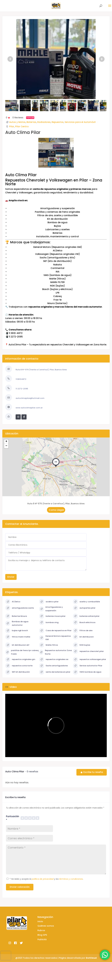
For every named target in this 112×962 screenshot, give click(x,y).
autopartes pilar (84, 607)
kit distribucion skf (17, 645)
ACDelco (12, 601)
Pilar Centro (22, 126)
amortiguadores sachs (19, 607)
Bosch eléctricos (84, 622)
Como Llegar (56, 510)
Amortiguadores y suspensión (51, 609)
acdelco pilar (48, 601)
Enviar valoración (20, 886)
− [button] (6, 446)
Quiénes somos (45, 925)
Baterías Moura (16, 616)
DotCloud (91, 957)
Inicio (40, 921)
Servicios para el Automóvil (80, 122)
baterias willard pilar (86, 616)
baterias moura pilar (52, 616)
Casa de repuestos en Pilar (55, 630)
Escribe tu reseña (91, 772)
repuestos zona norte (19, 665)
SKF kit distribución (17, 672)
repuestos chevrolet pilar (88, 651)
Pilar (11, 126)
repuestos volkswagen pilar (89, 659)
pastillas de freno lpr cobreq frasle (21, 652)
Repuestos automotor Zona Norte (55, 652)
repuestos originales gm (20, 659)
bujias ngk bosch (16, 630)
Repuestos (58, 122)
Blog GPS (42, 934)
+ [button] (6, 441)
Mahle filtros (48, 645)
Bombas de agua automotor (16, 623)
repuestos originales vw (53, 659)
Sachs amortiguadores (53, 665)
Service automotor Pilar (87, 665)
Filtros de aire (82, 630)
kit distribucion (83, 636)
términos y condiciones (71, 878)
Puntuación (12, 818)
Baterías (31, 122)
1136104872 (21, 379)
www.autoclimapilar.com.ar (29, 407)
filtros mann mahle (17, 636)
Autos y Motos (17, 122)
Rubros (41, 930)
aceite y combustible (86, 601)
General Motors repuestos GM (55, 638)
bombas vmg (48, 622)
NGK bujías (81, 645)
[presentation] (6, 955)
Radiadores (44, 122)
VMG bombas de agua (87, 672)
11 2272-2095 (22, 388)
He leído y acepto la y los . (46, 878)
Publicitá (42, 939)
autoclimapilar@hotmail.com (30, 398)
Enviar (10, 576)
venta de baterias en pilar (54, 672)
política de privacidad (43, 878)
